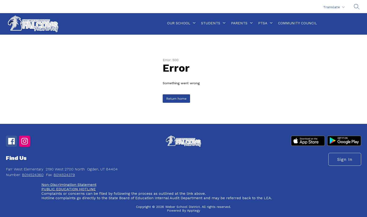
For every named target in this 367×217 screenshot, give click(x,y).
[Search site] (357, 6)
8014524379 (64, 175)
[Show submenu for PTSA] (262, 23)
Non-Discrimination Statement (68, 184)
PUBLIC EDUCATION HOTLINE (68, 189)
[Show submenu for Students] (210, 23)
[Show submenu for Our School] (178, 23)
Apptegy (193, 210)
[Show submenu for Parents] (239, 23)
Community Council (297, 23)
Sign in (344, 159)
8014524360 (33, 175)
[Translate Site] (333, 7)
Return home (176, 98)
